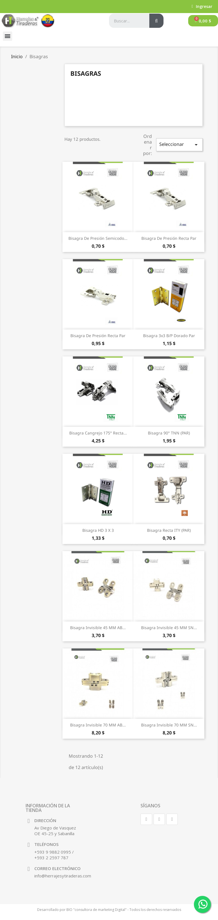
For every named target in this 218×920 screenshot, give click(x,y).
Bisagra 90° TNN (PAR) (169, 433)
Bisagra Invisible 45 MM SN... (169, 627)
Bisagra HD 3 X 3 (98, 530)
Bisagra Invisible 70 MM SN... (169, 725)
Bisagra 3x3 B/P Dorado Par (169, 335)
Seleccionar (179, 144)
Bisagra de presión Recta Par (168, 238)
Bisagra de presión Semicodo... (97, 238)
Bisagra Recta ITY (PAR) (169, 530)
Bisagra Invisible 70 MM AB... (98, 725)
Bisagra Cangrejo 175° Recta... (98, 433)
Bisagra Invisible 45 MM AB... (98, 627)
